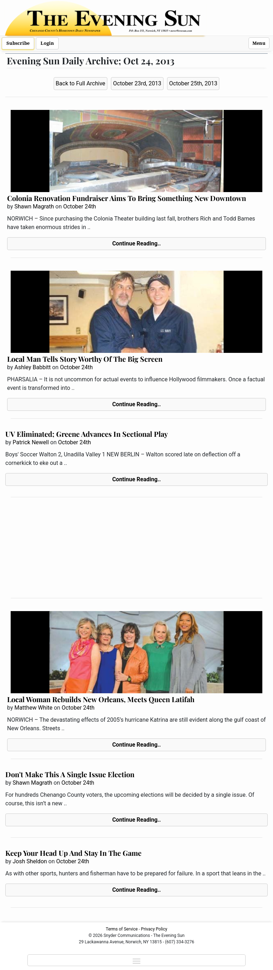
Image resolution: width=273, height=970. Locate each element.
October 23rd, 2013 (137, 83)
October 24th (79, 206)
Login (47, 43)
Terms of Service (122, 929)
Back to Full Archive (80, 83)
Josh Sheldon (29, 861)
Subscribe (18, 43)
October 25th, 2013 (193, 83)
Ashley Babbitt (32, 367)
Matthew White (33, 707)
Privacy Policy (154, 929)
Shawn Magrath (34, 206)
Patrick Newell (30, 442)
